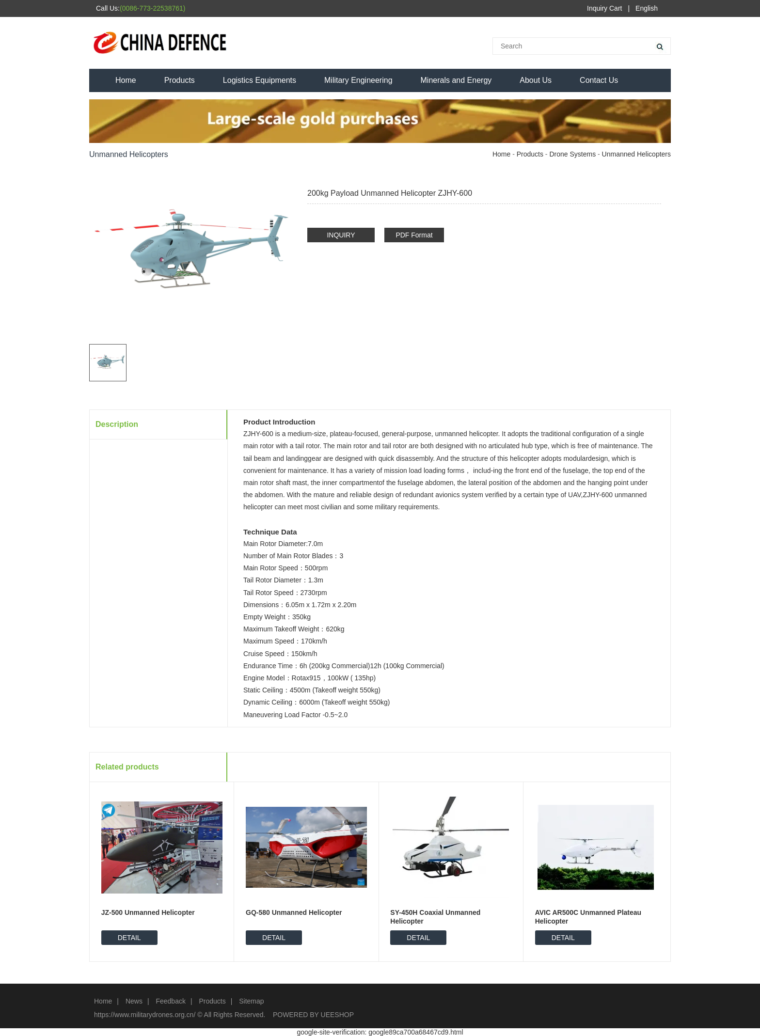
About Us (536, 80)
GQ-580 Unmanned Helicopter (294, 912)
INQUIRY (341, 235)
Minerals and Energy (456, 80)
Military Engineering (358, 80)
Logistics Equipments (259, 80)
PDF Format (414, 235)
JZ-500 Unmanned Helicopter (148, 912)
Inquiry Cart (604, 8)
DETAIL (129, 938)
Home (125, 80)
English (646, 8)
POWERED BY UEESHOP (313, 1015)
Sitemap (251, 1001)
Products (179, 80)
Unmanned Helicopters (636, 154)
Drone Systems (572, 154)
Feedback (170, 1001)
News (134, 1001)
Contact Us (599, 80)
